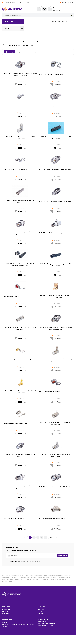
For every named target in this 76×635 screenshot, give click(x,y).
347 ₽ (55, 212)
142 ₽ (20, 498)
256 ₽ (55, 85)
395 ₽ (20, 85)
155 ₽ (20, 435)
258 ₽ (55, 339)
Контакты (5, 613)
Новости (5, 611)
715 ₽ (55, 530)
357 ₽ (20, 308)
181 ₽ (20, 244)
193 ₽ (20, 149)
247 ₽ (20, 117)
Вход (54, 22)
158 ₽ (20, 466)
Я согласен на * (25, 561)
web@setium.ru (43, 621)
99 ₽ (55, 117)
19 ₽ (55, 149)
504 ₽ (55, 308)
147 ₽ (55, 435)
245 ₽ (20, 403)
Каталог (9, 21)
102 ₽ (20, 212)
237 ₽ (20, 339)
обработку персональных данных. (29, 561)
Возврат (41, 613)
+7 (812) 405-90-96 (67, 2)
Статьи (4, 622)
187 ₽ (20, 530)
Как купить (41, 609)
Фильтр (9, 52)
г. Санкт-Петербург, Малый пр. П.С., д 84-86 (16, 2)
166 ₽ (55, 403)
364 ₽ (20, 276)
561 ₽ (20, 371)
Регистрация (62, 22)
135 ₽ (55, 181)
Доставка (41, 611)
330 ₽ (20, 181)
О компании (6, 609)
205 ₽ (55, 244)
